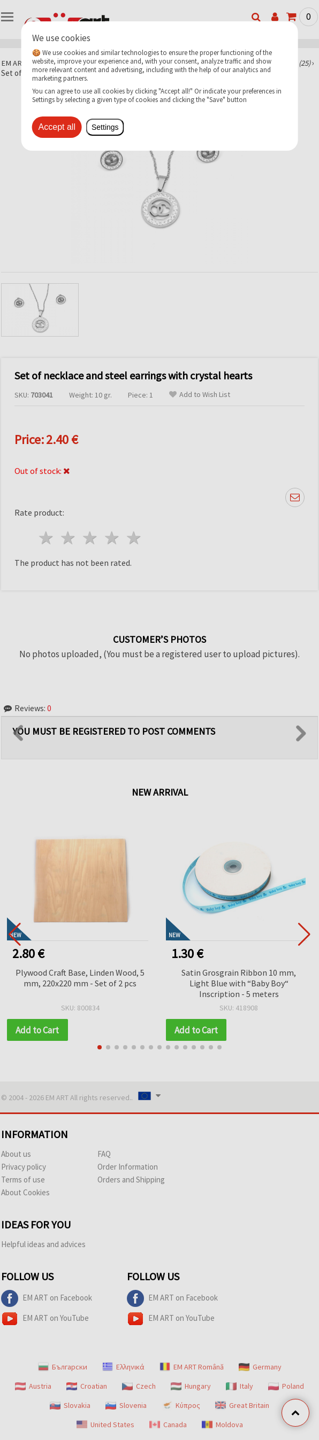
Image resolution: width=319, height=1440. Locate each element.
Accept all (57, 126)
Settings (105, 127)
